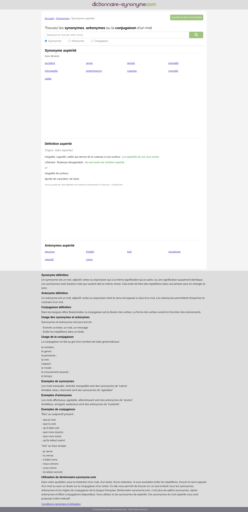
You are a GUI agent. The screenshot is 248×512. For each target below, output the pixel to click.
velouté (49, 259)
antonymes (95, 28)
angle (89, 63)
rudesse (132, 70)
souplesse (174, 251)
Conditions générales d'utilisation (61, 504)
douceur (50, 251)
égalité (90, 251)
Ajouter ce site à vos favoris (187, 17)
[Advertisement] (124, 111)
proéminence (94, 70)
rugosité (173, 70)
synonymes (74, 28)
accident (50, 63)
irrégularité (51, 70)
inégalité (173, 63)
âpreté (131, 63)
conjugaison (125, 28)
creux (89, 259)
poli (129, 251)
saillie (48, 78)
